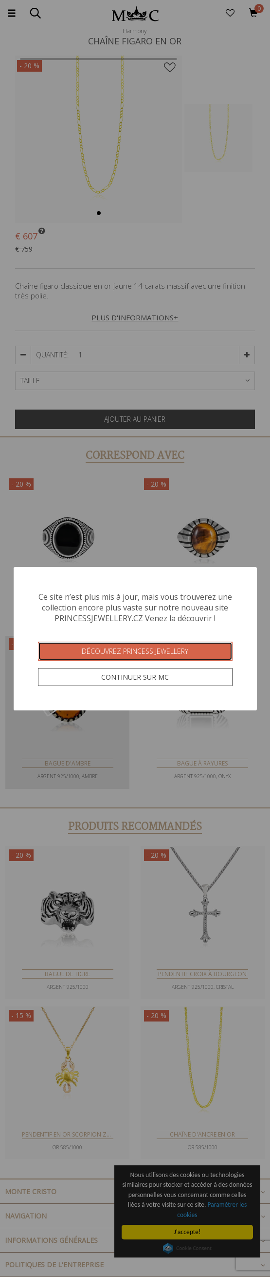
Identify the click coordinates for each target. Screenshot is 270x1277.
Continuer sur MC (135, 677)
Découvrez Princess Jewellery (135, 651)
